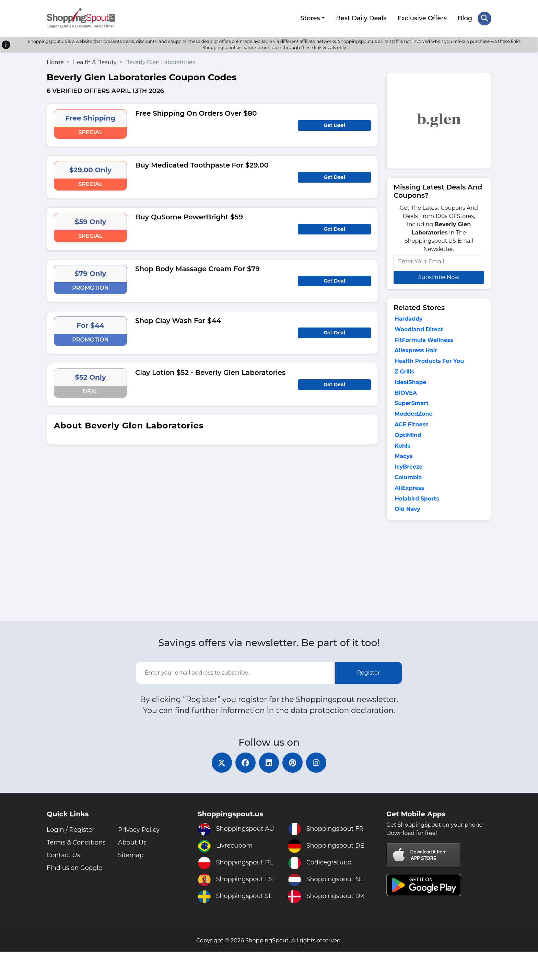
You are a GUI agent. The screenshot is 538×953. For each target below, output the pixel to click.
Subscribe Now (438, 277)
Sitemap (131, 856)
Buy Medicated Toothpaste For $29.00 (202, 165)
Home (55, 62)
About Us (132, 844)
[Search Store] (484, 18)
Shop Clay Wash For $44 (178, 320)
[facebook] (245, 764)
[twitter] (221, 764)
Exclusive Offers (422, 18)
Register (368, 673)
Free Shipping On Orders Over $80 (196, 113)
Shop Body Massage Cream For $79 (197, 268)
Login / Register (71, 831)
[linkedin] (269, 764)
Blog (465, 18)
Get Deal (334, 125)
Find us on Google (75, 869)
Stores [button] (310, 18)
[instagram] (317, 764)
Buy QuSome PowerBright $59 (189, 217)
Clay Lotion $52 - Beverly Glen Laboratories (210, 372)
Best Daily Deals (361, 18)
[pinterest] (293, 764)
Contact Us (64, 856)
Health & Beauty (94, 62)
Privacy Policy (139, 831)
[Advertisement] (438, 573)
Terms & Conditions (76, 844)
